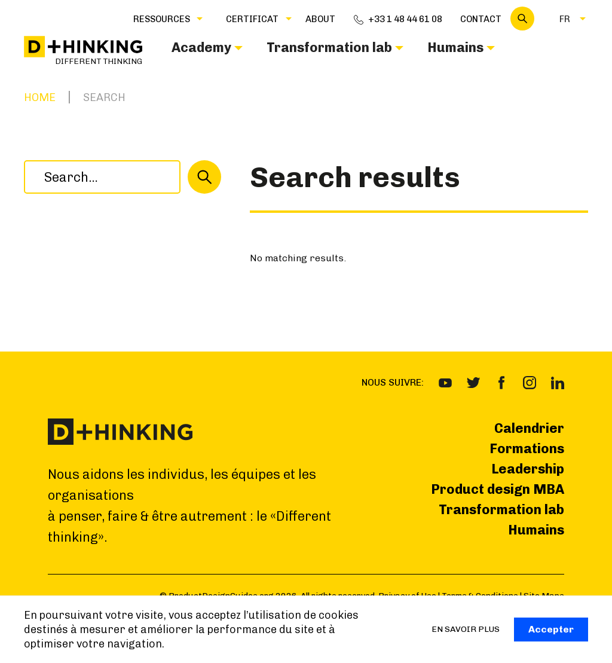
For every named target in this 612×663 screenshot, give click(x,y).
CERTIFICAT (252, 19)
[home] (83, 51)
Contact (480, 19)
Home (40, 97)
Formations (526, 449)
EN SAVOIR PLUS (466, 629)
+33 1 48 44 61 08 (405, 19)
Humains (536, 530)
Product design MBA (497, 489)
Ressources (161, 19)
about (320, 19)
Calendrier (529, 428)
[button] (161, 18)
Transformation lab (501, 510)
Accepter (551, 629)
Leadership (527, 469)
